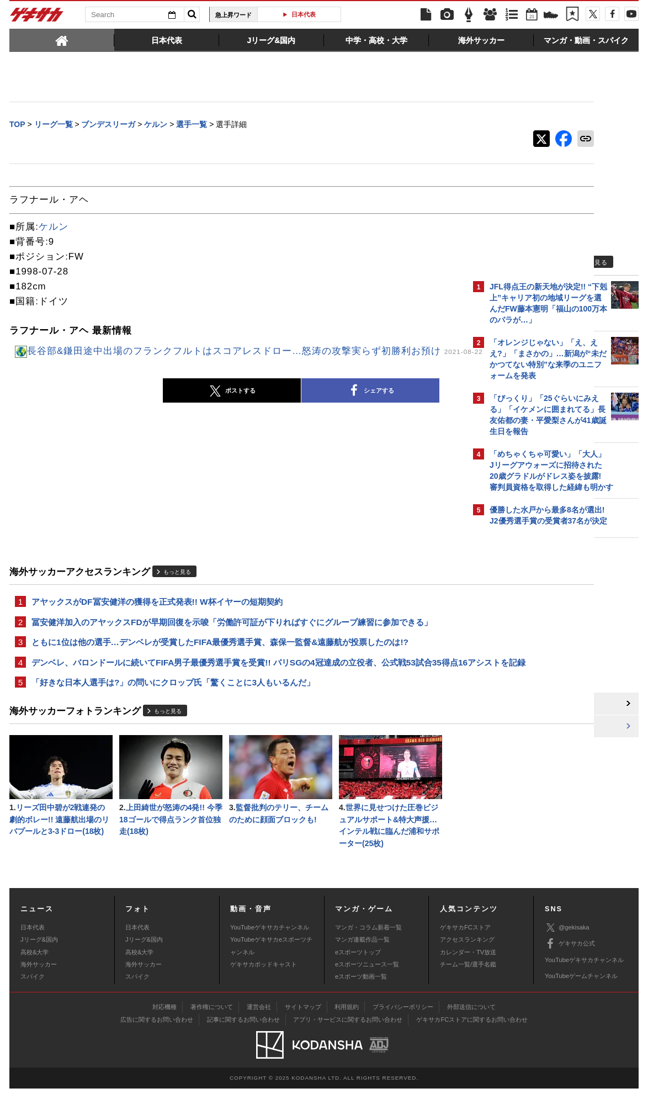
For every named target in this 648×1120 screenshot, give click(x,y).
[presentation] (61, 40)
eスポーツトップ (358, 983)
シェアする (296, 402)
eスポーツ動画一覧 (361, 1008)
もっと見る (177, 583)
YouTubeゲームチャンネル (581, 1007)
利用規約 (346, 1039)
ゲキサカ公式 (570, 975)
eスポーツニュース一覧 (367, 995)
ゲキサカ (37, 17)
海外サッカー (38, 995)
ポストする (158, 402)
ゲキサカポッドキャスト (263, 995)
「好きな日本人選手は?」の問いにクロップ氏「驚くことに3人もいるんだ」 (173, 710)
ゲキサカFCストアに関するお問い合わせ (472, 1051)
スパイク (32, 1008)
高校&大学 (34, 983)
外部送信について (471, 1039)
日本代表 (303, 14)
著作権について (211, 1039)
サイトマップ (303, 1039)
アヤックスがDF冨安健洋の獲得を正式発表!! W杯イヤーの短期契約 (157, 614)
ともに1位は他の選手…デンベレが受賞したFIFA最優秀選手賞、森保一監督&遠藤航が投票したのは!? (219, 656)
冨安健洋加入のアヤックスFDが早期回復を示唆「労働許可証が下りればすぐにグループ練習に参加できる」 (231, 635)
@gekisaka (567, 959)
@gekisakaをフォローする (534, 704)
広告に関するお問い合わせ (156, 1051)
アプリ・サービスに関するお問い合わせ (347, 1051)
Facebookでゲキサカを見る (536, 727)
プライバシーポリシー (403, 1039)
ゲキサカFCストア (465, 958)
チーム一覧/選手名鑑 (468, 995)
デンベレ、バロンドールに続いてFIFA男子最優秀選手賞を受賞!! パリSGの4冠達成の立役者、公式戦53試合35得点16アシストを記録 (236, 683)
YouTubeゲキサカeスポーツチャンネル (271, 977)
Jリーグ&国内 (39, 971)
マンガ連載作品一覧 (362, 971)
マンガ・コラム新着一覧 (368, 958)
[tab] (61, 40)
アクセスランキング (467, 971)
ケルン (53, 228)
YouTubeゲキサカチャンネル (269, 958)
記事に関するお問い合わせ (243, 1051)
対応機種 (164, 1039)
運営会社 (259, 1039)
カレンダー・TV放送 (468, 983)
